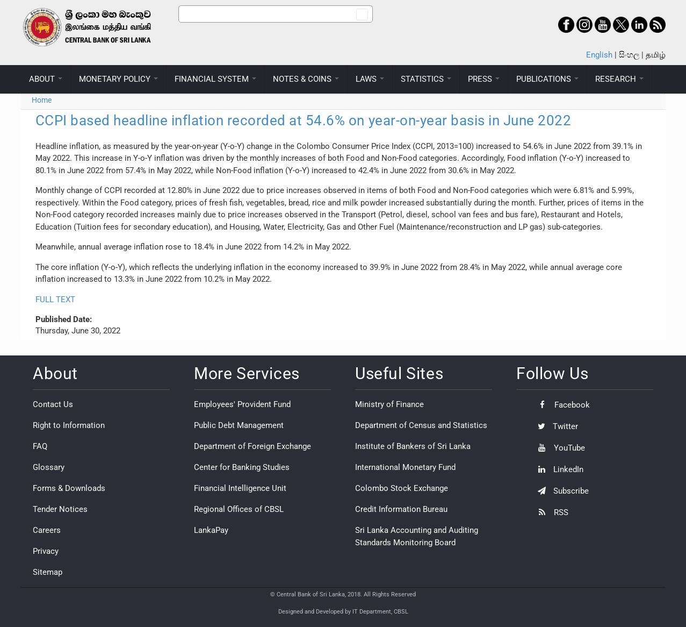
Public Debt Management (239, 425)
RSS (550, 512)
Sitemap (47, 572)
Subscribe (560, 491)
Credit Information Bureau (401, 509)
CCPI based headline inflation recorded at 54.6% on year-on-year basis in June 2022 (303, 120)
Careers (47, 530)
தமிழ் (656, 55)
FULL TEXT (55, 299)
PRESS (484, 79)
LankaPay (211, 530)
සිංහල (629, 55)
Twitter (555, 426)
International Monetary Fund (405, 467)
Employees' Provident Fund (242, 404)
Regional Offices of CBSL (239, 509)
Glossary (48, 467)
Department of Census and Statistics (421, 425)
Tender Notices (60, 509)
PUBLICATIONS (547, 79)
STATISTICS (426, 79)
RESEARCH (619, 79)
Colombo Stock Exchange (401, 488)
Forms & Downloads (69, 488)
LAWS (370, 79)
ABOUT (45, 79)
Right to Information (69, 425)
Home (42, 100)
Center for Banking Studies (242, 467)
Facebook (561, 405)
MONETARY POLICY (118, 79)
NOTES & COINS (306, 79)
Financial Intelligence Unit (240, 488)
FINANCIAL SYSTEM (215, 79)
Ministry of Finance (389, 404)
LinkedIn (557, 469)
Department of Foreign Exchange (252, 446)
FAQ (40, 446)
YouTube (558, 448)
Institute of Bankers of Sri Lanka (413, 446)
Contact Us (53, 404)
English (599, 55)
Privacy (46, 551)
